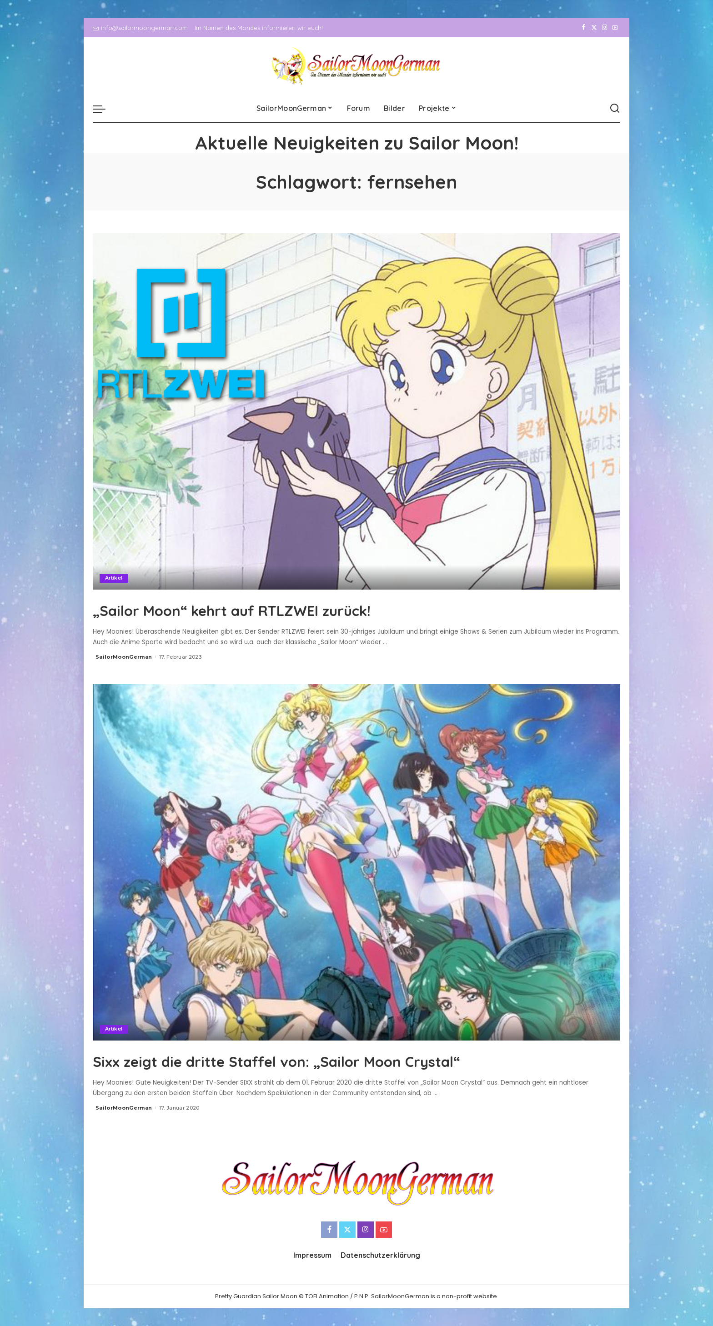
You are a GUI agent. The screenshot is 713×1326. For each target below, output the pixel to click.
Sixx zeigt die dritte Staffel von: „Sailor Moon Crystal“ (330, 1059)
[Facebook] (583, 27)
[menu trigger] (104, 108)
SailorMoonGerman (123, 657)
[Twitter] (594, 27)
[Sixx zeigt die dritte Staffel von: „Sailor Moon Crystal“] (356, 862)
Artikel (114, 578)
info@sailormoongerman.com (140, 27)
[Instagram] (604, 27)
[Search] (614, 108)
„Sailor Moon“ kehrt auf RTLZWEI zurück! (273, 609)
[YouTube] (615, 27)
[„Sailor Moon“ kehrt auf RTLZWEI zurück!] (356, 411)
